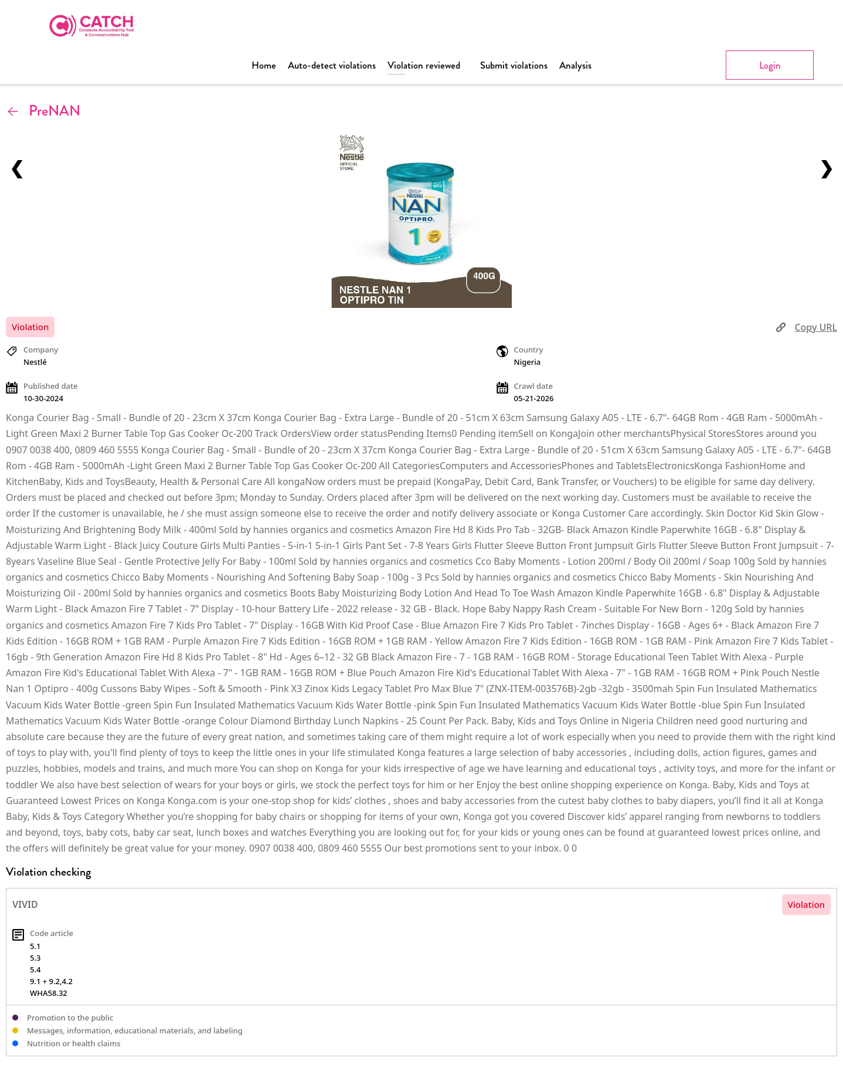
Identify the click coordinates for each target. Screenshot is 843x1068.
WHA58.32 (48, 993)
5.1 (35, 946)
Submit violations (514, 65)
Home (263, 65)
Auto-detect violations (332, 65)
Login (770, 65)
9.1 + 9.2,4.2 (51, 981)
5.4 (35, 969)
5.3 (35, 957)
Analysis (575, 65)
